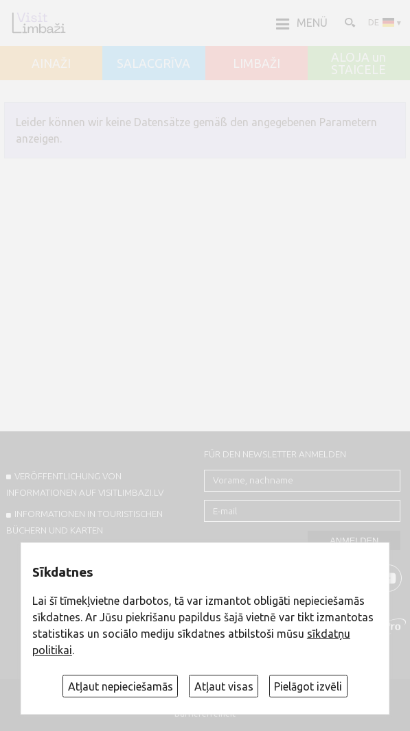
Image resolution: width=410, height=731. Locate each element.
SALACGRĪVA (153, 64)
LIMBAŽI (256, 64)
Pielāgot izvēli (308, 686)
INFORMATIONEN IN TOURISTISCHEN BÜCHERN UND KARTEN (84, 522)
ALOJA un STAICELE (358, 63)
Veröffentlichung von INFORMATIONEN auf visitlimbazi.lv (84, 484)
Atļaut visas (223, 686)
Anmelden (354, 541)
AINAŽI (51, 64)
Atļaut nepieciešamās (120, 686)
